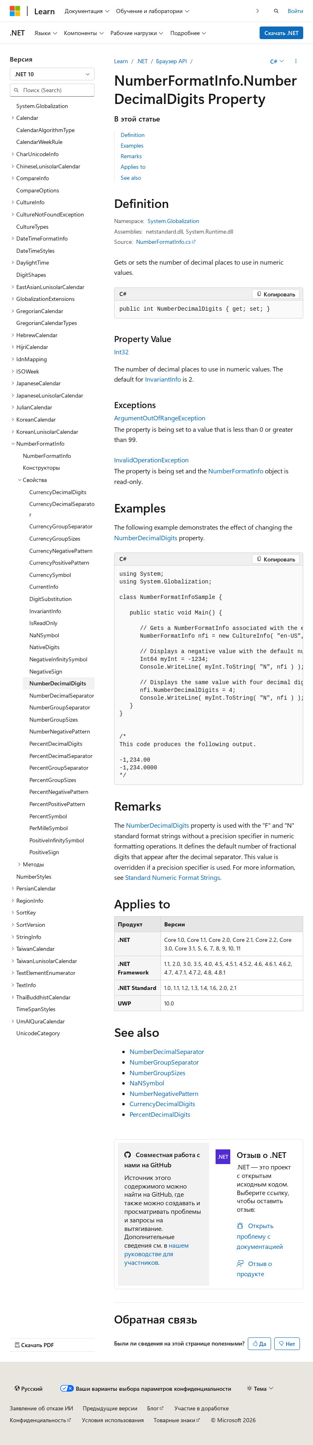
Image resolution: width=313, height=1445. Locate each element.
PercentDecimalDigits (160, 1114)
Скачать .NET (282, 33)
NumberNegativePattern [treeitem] (59, 731)
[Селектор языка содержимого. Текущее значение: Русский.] (28, 1388)
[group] (208, 675)
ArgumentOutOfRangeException (159, 417)
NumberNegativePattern (164, 1093)
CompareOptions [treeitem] (37, 190)
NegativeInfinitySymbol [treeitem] (58, 659)
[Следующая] (258, 11)
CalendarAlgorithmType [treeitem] (45, 130)
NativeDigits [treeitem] (44, 647)
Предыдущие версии (110, 1408)
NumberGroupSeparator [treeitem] (59, 707)
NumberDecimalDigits (145, 537)
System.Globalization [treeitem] (42, 106)
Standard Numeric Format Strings (172, 877)
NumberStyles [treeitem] (33, 876)
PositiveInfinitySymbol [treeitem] (56, 840)
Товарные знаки (174, 1420)
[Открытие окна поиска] (276, 11)
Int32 (121, 351)
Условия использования (113, 1420)
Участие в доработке (201, 1408)
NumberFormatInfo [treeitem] (47, 456)
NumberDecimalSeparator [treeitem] (61, 695)
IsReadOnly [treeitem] (43, 623)
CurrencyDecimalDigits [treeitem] (57, 492)
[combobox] (52, 74)
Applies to (133, 166)
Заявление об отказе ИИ (41, 1408)
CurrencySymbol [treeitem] (50, 575)
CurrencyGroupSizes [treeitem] (54, 538)
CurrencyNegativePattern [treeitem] (61, 551)
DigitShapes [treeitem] (31, 274)
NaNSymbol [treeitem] (44, 635)
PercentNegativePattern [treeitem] (58, 791)
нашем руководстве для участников (156, 1253)
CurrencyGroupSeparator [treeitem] (61, 526)
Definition (133, 135)
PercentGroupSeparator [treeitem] (58, 767)
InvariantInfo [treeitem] (45, 611)
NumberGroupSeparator (164, 1062)
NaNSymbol (147, 1082)
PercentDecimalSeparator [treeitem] (61, 756)
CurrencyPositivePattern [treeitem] (59, 562)
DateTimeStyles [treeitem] (35, 250)
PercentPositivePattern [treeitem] (57, 804)
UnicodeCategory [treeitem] (38, 1033)
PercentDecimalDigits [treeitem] (55, 743)
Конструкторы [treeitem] (41, 467)
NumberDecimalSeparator (167, 1051)
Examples (132, 145)
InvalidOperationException (151, 459)
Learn (121, 61)
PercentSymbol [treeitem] (48, 816)
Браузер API (171, 61)
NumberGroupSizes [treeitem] (53, 719)
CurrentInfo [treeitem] (43, 586)
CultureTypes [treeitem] (32, 226)
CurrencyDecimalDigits (162, 1103)
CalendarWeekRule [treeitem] (39, 142)
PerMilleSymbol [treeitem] (48, 828)
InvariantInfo (163, 379)
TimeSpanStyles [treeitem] (35, 1009)
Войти (295, 11)
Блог (153, 1408)
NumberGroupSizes (157, 1072)
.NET (142, 61)
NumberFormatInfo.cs (163, 241)
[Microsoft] (15, 11)
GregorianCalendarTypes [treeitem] (46, 323)
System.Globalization (173, 221)
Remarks (131, 156)
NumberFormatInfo (235, 470)
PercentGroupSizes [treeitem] (52, 780)
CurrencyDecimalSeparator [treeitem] (62, 509)
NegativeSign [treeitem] (45, 671)
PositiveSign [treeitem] (44, 852)
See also (131, 177)
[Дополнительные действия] (296, 61)
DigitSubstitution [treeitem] (50, 599)
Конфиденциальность (38, 1420)
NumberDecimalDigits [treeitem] (57, 683)
